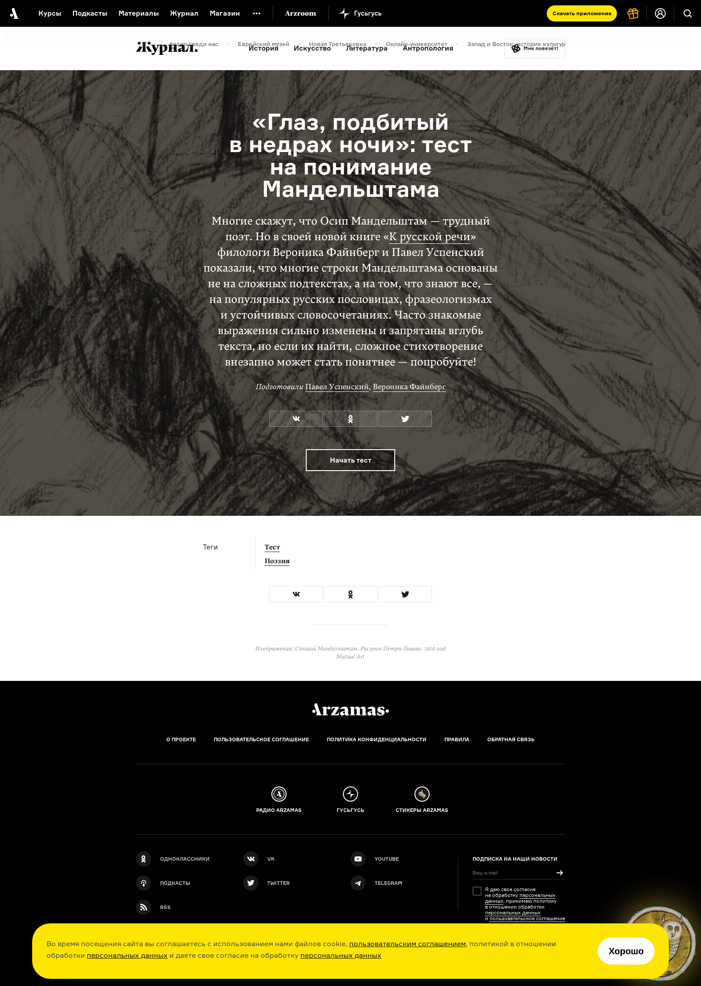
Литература (367, 48)
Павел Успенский (337, 386)
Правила (456, 739)
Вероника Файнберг (409, 386)
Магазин (225, 13)
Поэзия (277, 561)
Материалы (138, 13)
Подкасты (89, 13)
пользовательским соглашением (407, 943)
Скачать (582, 13)
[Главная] (350, 709)
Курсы (49, 13)
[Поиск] (688, 13)
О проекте (181, 739)
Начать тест (351, 460)
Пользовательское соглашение (261, 739)
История (264, 48)
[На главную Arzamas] (13, 13)
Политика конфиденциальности (377, 739)
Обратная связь (511, 739)
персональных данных (127, 955)
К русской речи (429, 236)
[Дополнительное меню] (257, 13)
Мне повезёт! (541, 48)
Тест (272, 547)
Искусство (312, 48)
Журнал (184, 13)
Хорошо (626, 951)
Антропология (428, 48)
